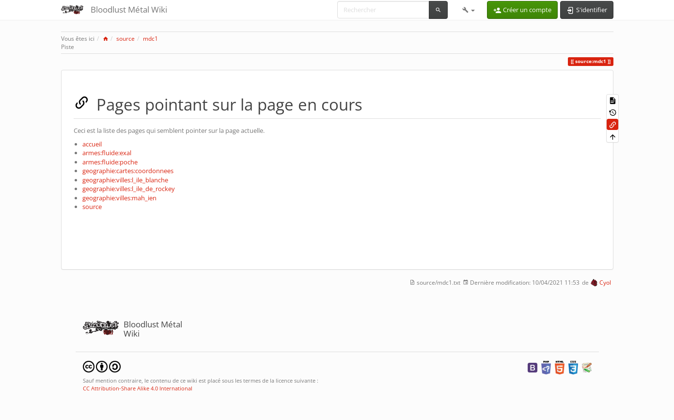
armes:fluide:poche (110, 162)
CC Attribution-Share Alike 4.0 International (137, 388)
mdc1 (150, 38)
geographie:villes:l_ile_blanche (125, 180)
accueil (92, 144)
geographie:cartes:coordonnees (127, 170)
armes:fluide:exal (106, 152)
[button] (468, 9)
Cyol (605, 282)
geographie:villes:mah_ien (119, 198)
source (125, 38)
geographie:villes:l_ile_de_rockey (128, 188)
